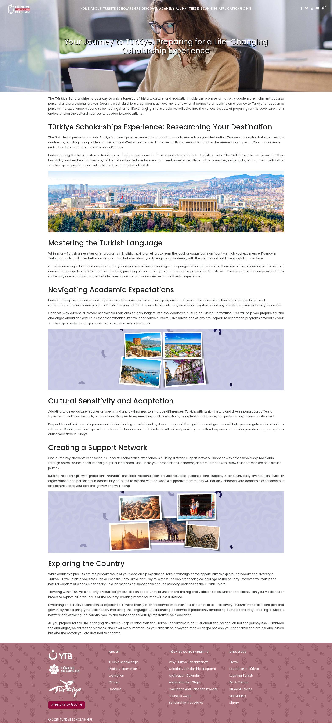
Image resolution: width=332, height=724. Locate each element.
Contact (115, 689)
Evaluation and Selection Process (193, 689)
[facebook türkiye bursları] (301, 8)
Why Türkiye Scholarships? (188, 662)
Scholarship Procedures (186, 702)
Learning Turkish (241, 675)
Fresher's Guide (180, 696)
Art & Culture (239, 682)
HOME (70, 8)
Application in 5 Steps (185, 682)
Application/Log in (67, 705)
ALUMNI (189, 8)
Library (234, 702)
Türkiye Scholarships (123, 662)
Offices (114, 682)
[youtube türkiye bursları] (317, 8)
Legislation (116, 675)
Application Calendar (184, 675)
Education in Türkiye (244, 669)
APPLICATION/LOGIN (251, 8)
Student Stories (240, 689)
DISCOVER (148, 8)
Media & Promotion (123, 669)
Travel (233, 662)
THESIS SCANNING (215, 8)
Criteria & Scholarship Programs (192, 669)
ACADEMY (170, 8)
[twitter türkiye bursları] (306, 8)
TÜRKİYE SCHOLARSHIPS (116, 8)
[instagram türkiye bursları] (311, 8)
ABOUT (87, 8)
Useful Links (237, 696)
